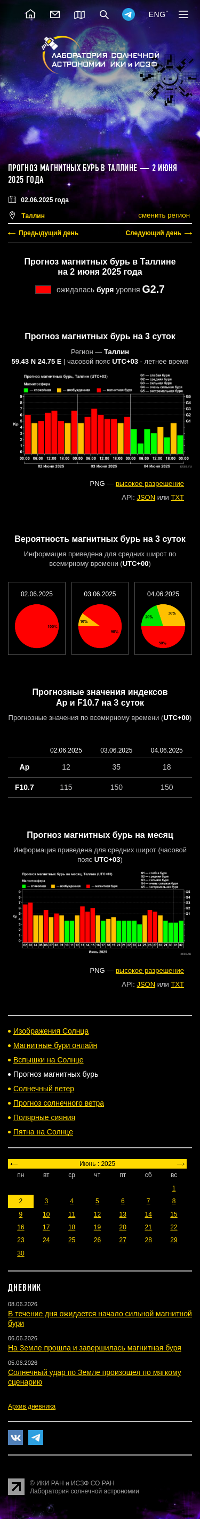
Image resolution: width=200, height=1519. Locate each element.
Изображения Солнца (51, 1031)
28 (148, 1240)
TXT (177, 497)
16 (20, 1227)
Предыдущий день (48, 233)
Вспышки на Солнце (48, 1060)
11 (71, 1214)
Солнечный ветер (43, 1088)
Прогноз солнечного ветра (58, 1103)
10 (46, 1214)
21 (148, 1227)
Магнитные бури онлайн (55, 1045)
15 (173, 1214)
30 (20, 1253)
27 (122, 1240)
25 (71, 1240)
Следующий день (153, 233)
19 (97, 1227)
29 (173, 1240)
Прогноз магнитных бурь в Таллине (73, 168)
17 (46, 1227)
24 (46, 1240)
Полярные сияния (44, 1117)
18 (71, 1227)
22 (173, 1227)
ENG (157, 14)
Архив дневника (31, 1406)
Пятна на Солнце (43, 1132)
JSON (146, 497)
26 (97, 1240)
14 (148, 1214)
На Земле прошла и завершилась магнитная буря (94, 1348)
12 (97, 1214)
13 (122, 1214)
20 (122, 1227)
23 (20, 1240)
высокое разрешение (150, 483)
